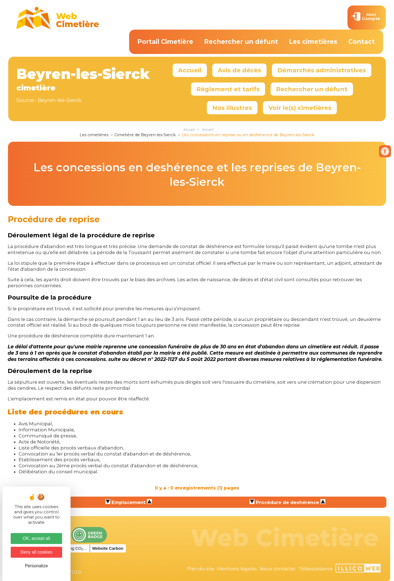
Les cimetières (313, 41)
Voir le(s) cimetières (299, 107)
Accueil (189, 70)
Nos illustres (232, 107)
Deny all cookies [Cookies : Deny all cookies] (37, 552)
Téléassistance (316, 568)
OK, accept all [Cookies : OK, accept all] (36, 538)
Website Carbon (107, 548)
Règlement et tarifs (228, 89)
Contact (361, 41)
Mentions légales (237, 568)
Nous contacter (278, 568)
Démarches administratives (321, 70)
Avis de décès (239, 70)
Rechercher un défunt (241, 41)
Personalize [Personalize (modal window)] (36, 565)
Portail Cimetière (165, 41)
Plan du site (200, 568)
